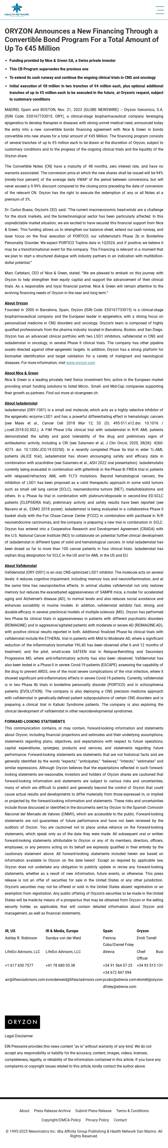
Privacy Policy (97, 1120)
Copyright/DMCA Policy (61, 1120)
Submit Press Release (93, 1111)
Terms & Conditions (132, 1111)
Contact (120, 1120)
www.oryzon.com (80, 362)
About (24, 1111)
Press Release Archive (52, 1111)
